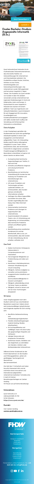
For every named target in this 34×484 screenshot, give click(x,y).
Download (23, 60)
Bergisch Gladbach (17, 439)
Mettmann (17, 442)
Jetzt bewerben (21, 19)
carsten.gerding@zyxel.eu (13, 411)
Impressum (17, 458)
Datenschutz (17, 456)
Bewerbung (17, 453)
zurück (25, 24)
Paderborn (17, 444)
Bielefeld (17, 441)
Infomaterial (17, 455)
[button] (20, 2)
